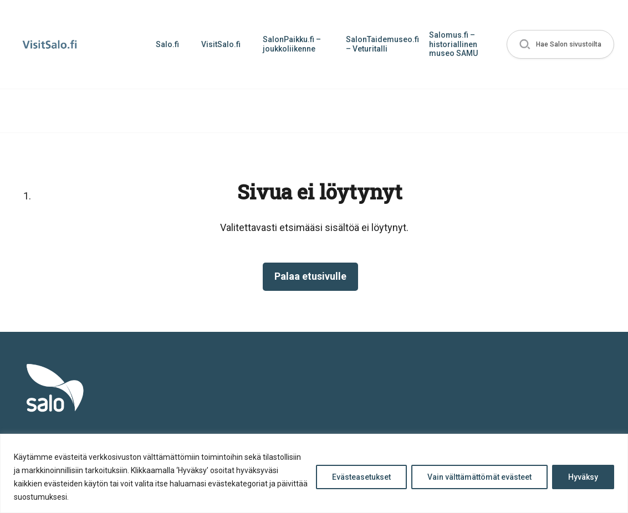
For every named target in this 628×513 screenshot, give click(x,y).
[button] (560, 44)
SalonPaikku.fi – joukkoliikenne (292, 44)
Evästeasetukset (361, 477)
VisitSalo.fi (221, 44)
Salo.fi (167, 44)
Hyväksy (583, 477)
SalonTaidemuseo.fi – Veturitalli (382, 44)
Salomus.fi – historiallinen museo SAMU (453, 44)
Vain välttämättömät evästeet (479, 477)
